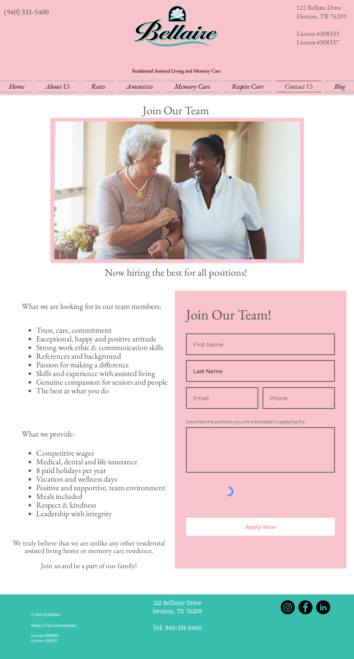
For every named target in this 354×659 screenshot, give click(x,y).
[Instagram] (288, 607)
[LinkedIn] (323, 607)
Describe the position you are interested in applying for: (246, 422)
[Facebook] (305, 607)
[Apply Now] (260, 527)
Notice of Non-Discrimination (54, 626)
